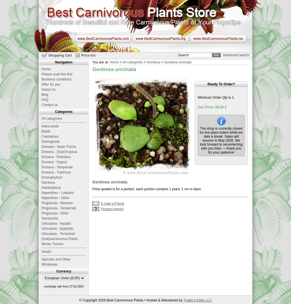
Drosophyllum (51, 177)
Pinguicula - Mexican (57, 203)
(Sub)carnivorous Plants (59, 239)
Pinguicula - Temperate (58, 208)
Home (114, 62)
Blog (44, 95)
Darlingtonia (50, 142)
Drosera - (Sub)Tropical (59, 152)
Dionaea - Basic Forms (58, 147)
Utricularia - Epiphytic (57, 229)
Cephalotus (50, 136)
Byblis (46, 131)
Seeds (46, 252)
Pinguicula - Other (55, 213)
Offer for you (50, 84)
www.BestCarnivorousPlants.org (160, 38)
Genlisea (153, 62)
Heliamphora (51, 188)
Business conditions (56, 79)
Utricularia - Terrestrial (58, 234)
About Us (48, 90)
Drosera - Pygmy (54, 162)
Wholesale (49, 264)
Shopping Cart (60, 55)
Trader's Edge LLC (198, 300)
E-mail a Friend (112, 204)
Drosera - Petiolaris (56, 157)
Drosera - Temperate (57, 167)
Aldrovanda (50, 126)
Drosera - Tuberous (56, 172)
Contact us (49, 105)
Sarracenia (49, 218)
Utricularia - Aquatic (56, 224)
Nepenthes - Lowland (57, 193)
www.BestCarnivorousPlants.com (103, 38)
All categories (132, 62)
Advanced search (236, 55)
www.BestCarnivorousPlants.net (218, 38)
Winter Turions (52, 244)
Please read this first (56, 74)
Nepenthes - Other (55, 198)
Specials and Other (55, 259)
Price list (88, 55)
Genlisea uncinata (178, 62)
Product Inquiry (112, 209)
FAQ (44, 100)
